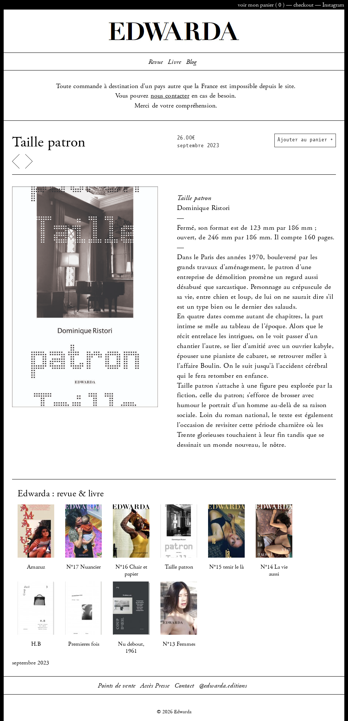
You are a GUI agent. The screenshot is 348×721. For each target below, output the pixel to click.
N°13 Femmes (179, 644)
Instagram (333, 5)
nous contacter (170, 96)
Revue (155, 62)
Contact (184, 686)
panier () (261, 5)
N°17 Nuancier (83, 567)
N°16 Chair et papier (131, 570)
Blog (191, 62)
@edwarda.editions (223, 686)
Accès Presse (154, 686)
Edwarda (174, 31)
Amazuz (36, 567)
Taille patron (179, 567)
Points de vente (116, 686)
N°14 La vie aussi (274, 570)
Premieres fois (83, 644)
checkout (303, 5)
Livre (174, 62)
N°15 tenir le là (226, 567)
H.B (36, 644)
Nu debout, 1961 (131, 648)
